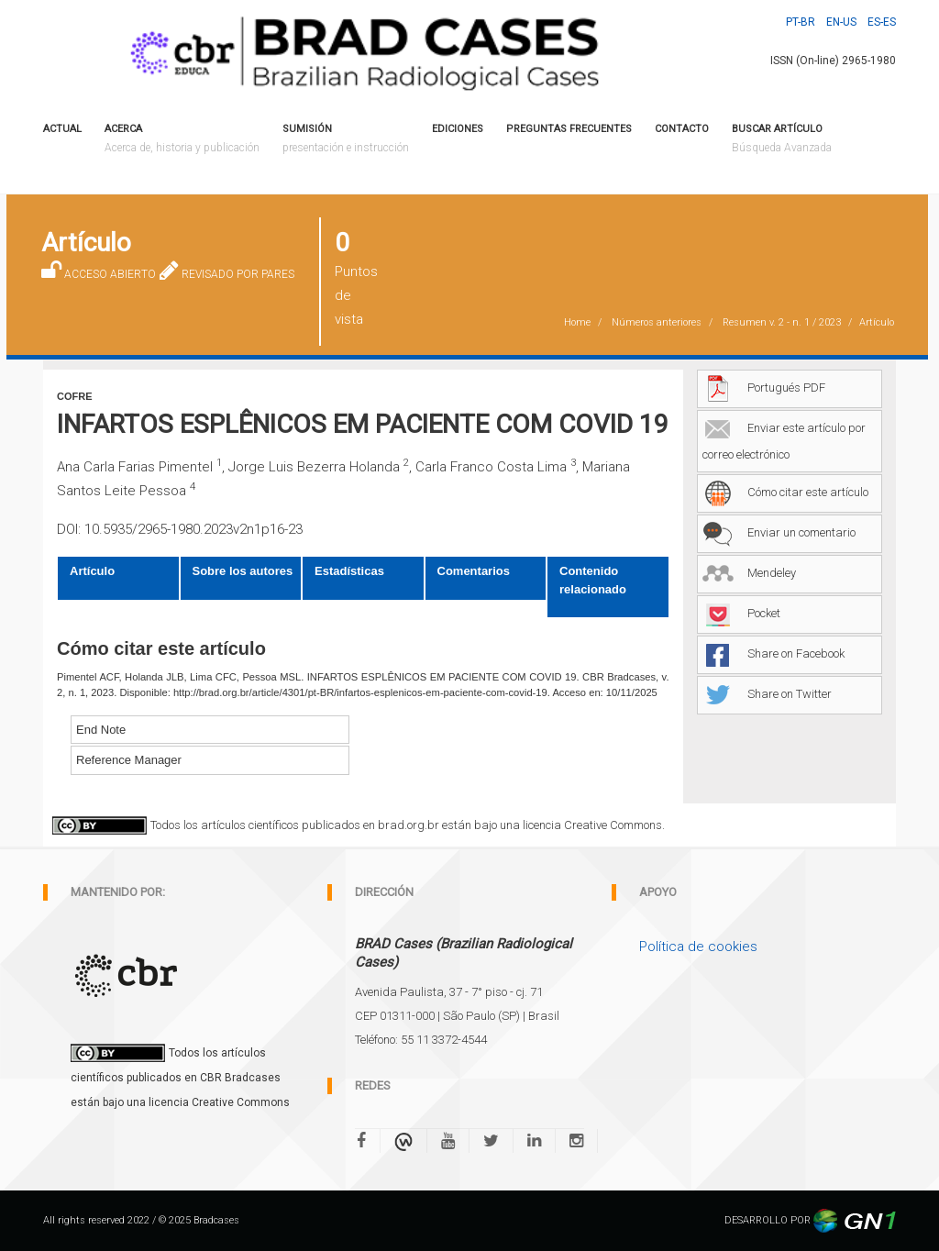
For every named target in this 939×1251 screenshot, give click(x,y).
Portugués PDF (763, 387)
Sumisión (345, 140)
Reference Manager (129, 760)
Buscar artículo (782, 140)
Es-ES (881, 22)
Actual (62, 129)
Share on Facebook (773, 653)
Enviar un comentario (779, 532)
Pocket (741, 613)
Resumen (782, 322)
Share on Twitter (767, 694)
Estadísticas (349, 571)
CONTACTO (682, 129)
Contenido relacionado (592, 580)
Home (577, 322)
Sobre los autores (243, 571)
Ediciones (457, 129)
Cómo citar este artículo (785, 492)
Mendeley (749, 573)
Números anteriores (656, 322)
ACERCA (182, 140)
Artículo (92, 571)
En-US (841, 22)
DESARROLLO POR (810, 1220)
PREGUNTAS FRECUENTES (569, 129)
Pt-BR (800, 22)
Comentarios (473, 571)
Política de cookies (698, 946)
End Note (101, 729)
